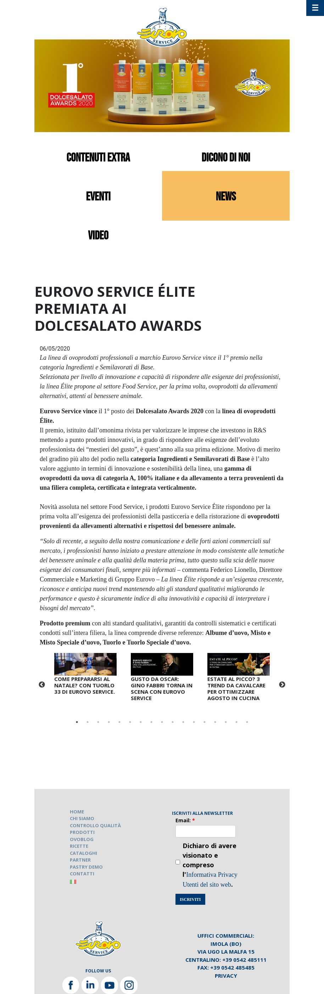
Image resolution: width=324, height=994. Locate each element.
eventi (98, 197)
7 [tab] (140, 722)
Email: (185, 820)
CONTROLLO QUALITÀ (95, 825)
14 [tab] (215, 722)
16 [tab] (236, 722)
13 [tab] (204, 722)
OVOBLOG (82, 839)
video (98, 236)
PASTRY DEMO (86, 867)
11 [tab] (183, 722)
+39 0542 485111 (244, 959)
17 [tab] (247, 722)
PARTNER (80, 860)
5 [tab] (119, 722)
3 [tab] (98, 722)
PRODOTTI (82, 832)
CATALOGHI (83, 853)
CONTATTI (82, 873)
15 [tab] (225, 722)
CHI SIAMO (82, 818)
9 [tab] (162, 722)
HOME (77, 811)
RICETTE (79, 846)
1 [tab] (76, 722)
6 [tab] (130, 722)
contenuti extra (98, 158)
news (226, 197)
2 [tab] (87, 722)
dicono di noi (226, 158)
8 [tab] (151, 722)
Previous (41, 684)
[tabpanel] (85, 675)
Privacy (226, 975)
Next (282, 684)
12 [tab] (193, 722)
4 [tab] (108, 722)
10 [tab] (172, 722)
